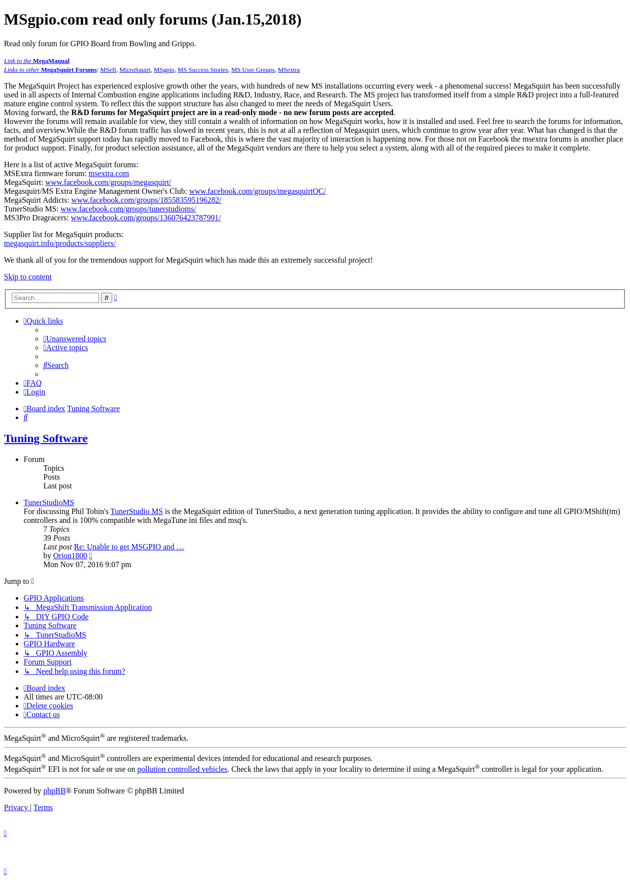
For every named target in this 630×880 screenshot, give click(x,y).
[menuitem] (74, 338)
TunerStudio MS (136, 511)
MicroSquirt (135, 69)
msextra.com (109, 173)
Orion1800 (70, 555)
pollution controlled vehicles (182, 769)
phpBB (54, 791)
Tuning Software (46, 438)
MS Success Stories (203, 69)
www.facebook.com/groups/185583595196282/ (146, 200)
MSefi (108, 69)
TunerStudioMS (49, 502)
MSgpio (164, 69)
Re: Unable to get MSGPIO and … (129, 547)
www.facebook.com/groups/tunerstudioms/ (128, 209)
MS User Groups (253, 69)
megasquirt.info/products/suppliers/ (60, 243)
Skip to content (28, 277)
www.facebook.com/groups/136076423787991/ (146, 217)
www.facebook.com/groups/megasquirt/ (108, 182)
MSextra (289, 69)
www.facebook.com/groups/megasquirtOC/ (257, 191)
